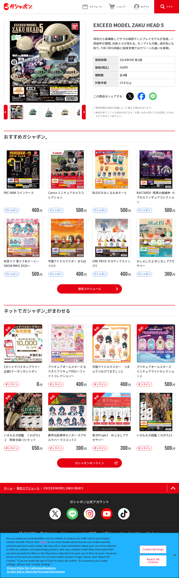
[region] (89, 555)
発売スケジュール (89, 289)
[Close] (175, 555)
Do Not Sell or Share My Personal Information (36, 571)
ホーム (8, 488)
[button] (6, 112)
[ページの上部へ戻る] (173, 488)
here (44, 542)
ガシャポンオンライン (96, 463)
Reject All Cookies (153, 560)
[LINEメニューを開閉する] (72, 513)
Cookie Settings (153, 549)
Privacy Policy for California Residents (31, 568)
